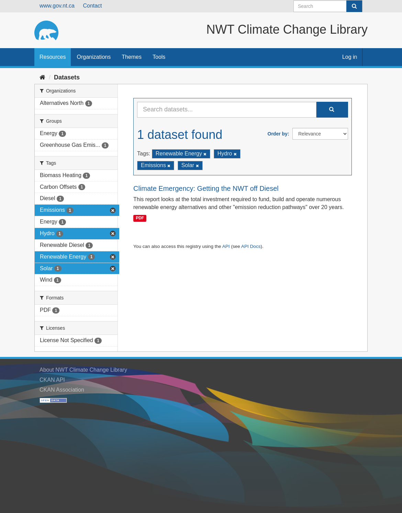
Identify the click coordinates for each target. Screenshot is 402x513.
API (226, 246)
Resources (53, 57)
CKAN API (52, 380)
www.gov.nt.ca (57, 6)
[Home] (42, 77)
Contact (92, 6)
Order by (278, 134)
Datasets (67, 77)
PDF (140, 218)
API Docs (251, 246)
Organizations (94, 57)
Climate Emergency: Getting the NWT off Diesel (206, 188)
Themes (132, 57)
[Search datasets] (327, 6)
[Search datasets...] (226, 110)
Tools (159, 57)
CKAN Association (62, 390)
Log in (349, 57)
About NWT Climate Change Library (83, 370)
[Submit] (354, 6)
